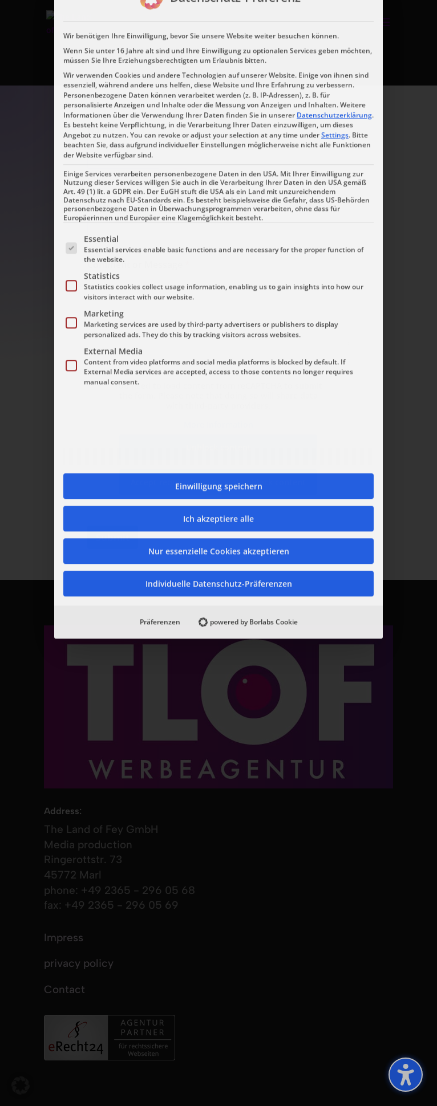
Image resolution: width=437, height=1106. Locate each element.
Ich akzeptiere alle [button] (218, 271)
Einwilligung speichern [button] (218, 239)
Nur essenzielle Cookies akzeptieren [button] (218, 304)
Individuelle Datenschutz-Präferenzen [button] (218, 336)
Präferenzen (160, 375)
